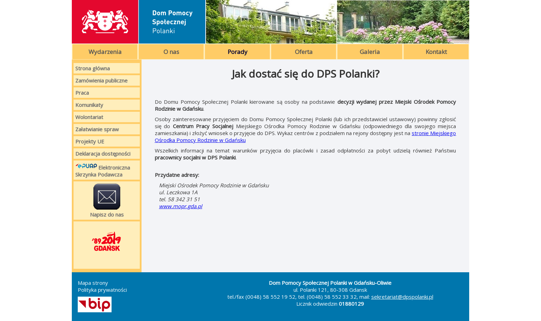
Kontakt (436, 52)
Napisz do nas (107, 200)
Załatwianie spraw (97, 129)
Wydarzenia (105, 52)
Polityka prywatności (102, 289)
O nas (171, 52)
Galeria (370, 52)
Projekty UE (89, 141)
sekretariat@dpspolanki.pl (402, 296)
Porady (237, 52)
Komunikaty (89, 104)
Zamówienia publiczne (101, 80)
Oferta (304, 52)
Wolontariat (89, 116)
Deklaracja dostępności (102, 153)
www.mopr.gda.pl (180, 206)
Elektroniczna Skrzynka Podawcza (102, 170)
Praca (82, 92)
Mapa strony (93, 282)
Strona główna (92, 68)
